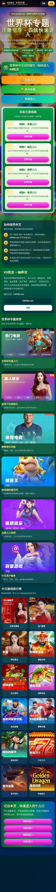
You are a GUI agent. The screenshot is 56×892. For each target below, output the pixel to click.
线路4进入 (28, 841)
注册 (51, 3)
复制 (28, 308)
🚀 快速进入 (28, 99)
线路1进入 (28, 821)
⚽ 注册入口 (28, 79)
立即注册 (28, 136)
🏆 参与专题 (28, 89)
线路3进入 (28, 835)
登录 (43, 3)
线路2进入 (28, 828)
